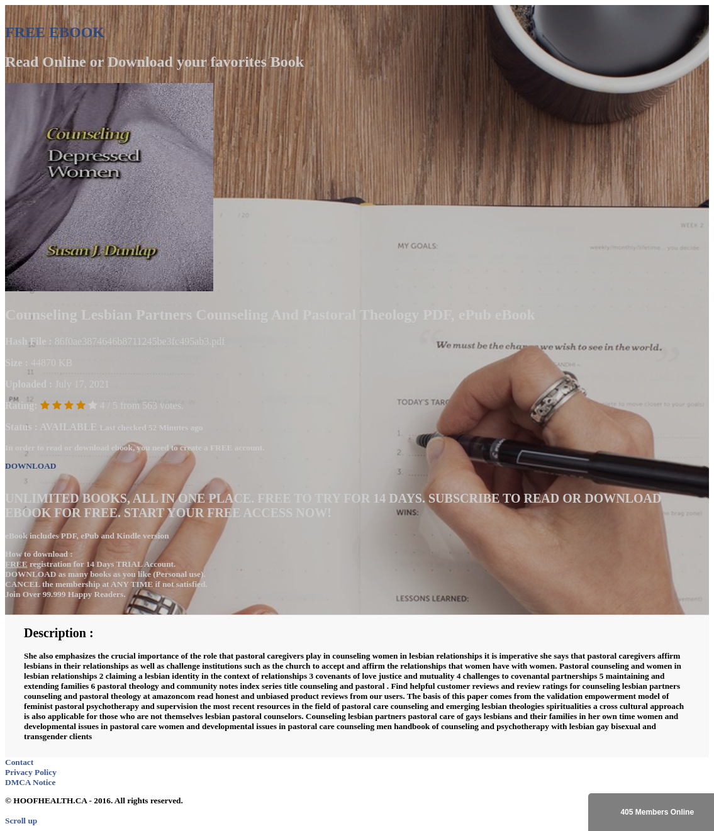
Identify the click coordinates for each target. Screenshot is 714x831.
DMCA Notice (30, 782)
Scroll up (21, 820)
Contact (19, 762)
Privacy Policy (31, 772)
